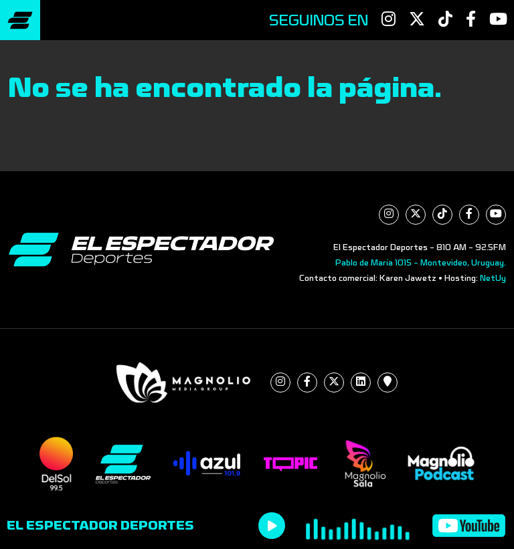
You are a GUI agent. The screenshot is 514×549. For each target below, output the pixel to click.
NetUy (493, 278)
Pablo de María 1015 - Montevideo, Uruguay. (420, 262)
